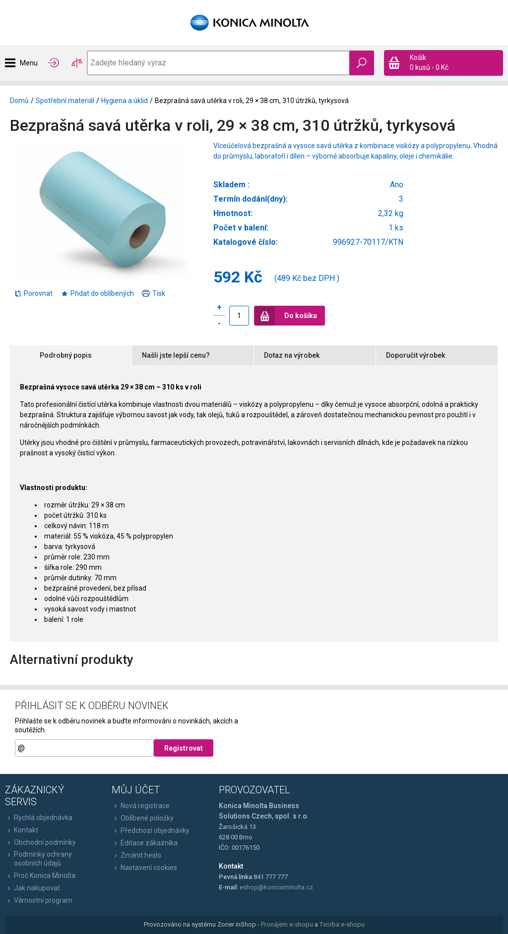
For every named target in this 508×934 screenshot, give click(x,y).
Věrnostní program (38, 900)
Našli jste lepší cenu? (176, 355)
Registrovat (183, 748)
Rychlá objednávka (38, 818)
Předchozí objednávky (151, 830)
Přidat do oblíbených (97, 293)
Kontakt (21, 830)
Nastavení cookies (144, 868)
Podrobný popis (66, 355)
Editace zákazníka (145, 843)
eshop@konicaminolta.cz (276, 887)
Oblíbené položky (143, 818)
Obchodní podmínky (40, 842)
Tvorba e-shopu (342, 924)
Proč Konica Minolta (40, 875)
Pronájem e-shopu (287, 924)
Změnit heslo (136, 855)
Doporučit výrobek (415, 355)
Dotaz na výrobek (291, 355)
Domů (19, 101)
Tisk (153, 293)
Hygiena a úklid (124, 101)
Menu (29, 63)
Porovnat (33, 293)
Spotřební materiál (65, 101)
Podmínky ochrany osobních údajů (38, 858)
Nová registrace (141, 806)
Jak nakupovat (32, 888)
